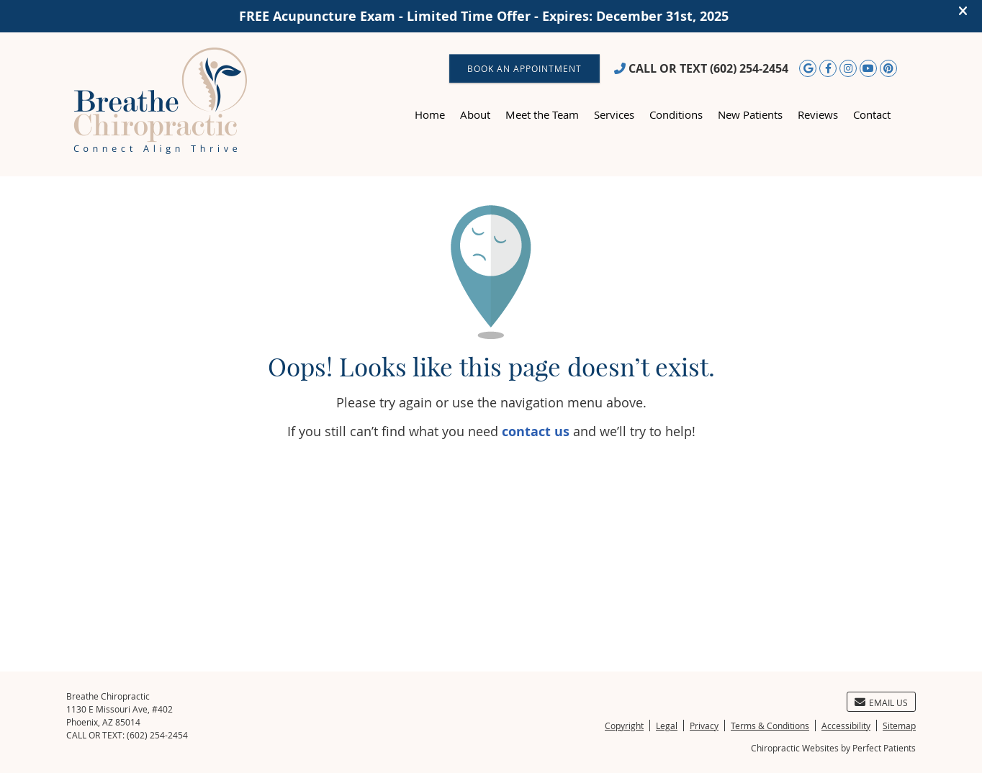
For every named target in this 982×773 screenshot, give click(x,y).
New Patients (750, 114)
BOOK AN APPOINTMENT (524, 68)
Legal (666, 725)
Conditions (676, 114)
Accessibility (845, 725)
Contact (872, 114)
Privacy (704, 725)
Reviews (818, 114)
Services (614, 114)
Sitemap (899, 725)
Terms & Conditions (770, 725)
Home (430, 114)
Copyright (624, 725)
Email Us (881, 702)
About (475, 114)
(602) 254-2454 (749, 68)
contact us (535, 431)
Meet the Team (542, 114)
